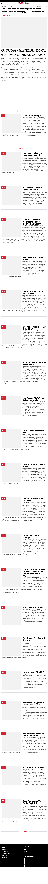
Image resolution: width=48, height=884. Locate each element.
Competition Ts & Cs (6, 853)
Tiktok (26, 863)
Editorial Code (5, 857)
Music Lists (10, 6)
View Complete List (24, 148)
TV (35, 849)
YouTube (27, 867)
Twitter (26, 861)
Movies (25, 851)
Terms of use (5, 855)
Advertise (4, 849)
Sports (36, 853)
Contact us (4, 859)
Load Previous (24, 110)
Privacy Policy (5, 851)
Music (5, 6)
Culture (25, 853)
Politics (36, 851)
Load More (24, 831)
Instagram (27, 865)
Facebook (27, 859)
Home (2, 6)
